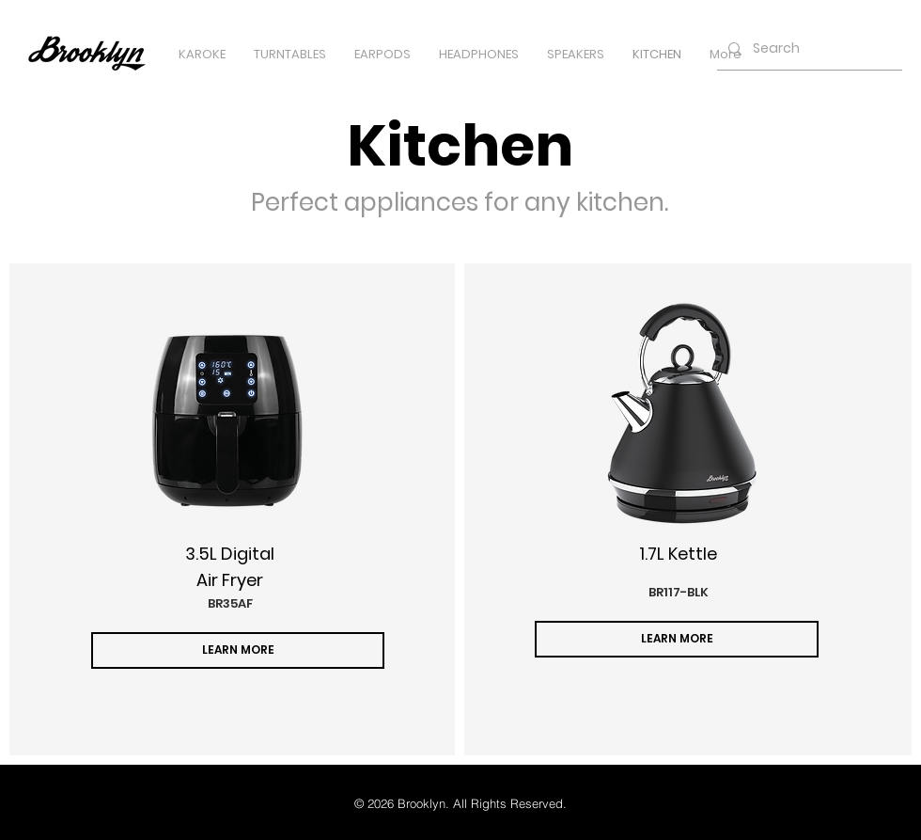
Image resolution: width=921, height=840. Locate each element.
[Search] (808, 49)
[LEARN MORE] (237, 650)
